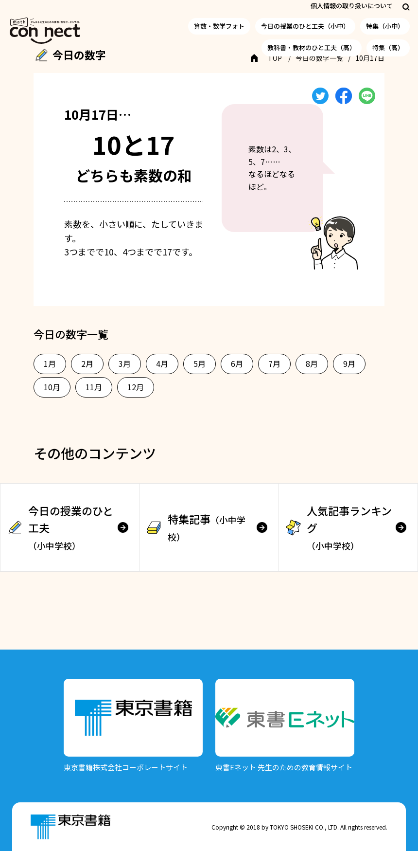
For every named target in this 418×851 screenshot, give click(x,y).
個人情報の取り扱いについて (352, 5)
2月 (87, 363)
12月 (135, 387)
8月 (312, 363)
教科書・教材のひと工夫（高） (311, 47)
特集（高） (388, 47)
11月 (94, 387)
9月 (349, 363)
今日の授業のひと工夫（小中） (305, 26)
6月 (237, 363)
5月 (199, 363)
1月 (50, 363)
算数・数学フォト (219, 26)
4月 (162, 363)
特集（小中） (385, 26)
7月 (274, 363)
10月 (52, 387)
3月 (125, 363)
